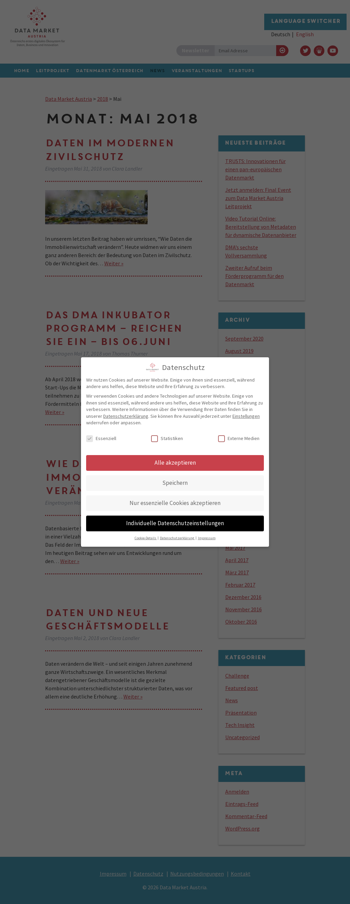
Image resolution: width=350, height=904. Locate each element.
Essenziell (101, 436)
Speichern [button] (175, 480)
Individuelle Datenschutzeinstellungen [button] (175, 520)
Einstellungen (246, 414)
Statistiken (167, 436)
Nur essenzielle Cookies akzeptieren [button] (175, 500)
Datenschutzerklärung (125, 414)
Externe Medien (238, 436)
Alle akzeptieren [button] (175, 460)
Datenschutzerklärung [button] (177, 535)
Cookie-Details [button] (146, 535)
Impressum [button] (207, 535)
